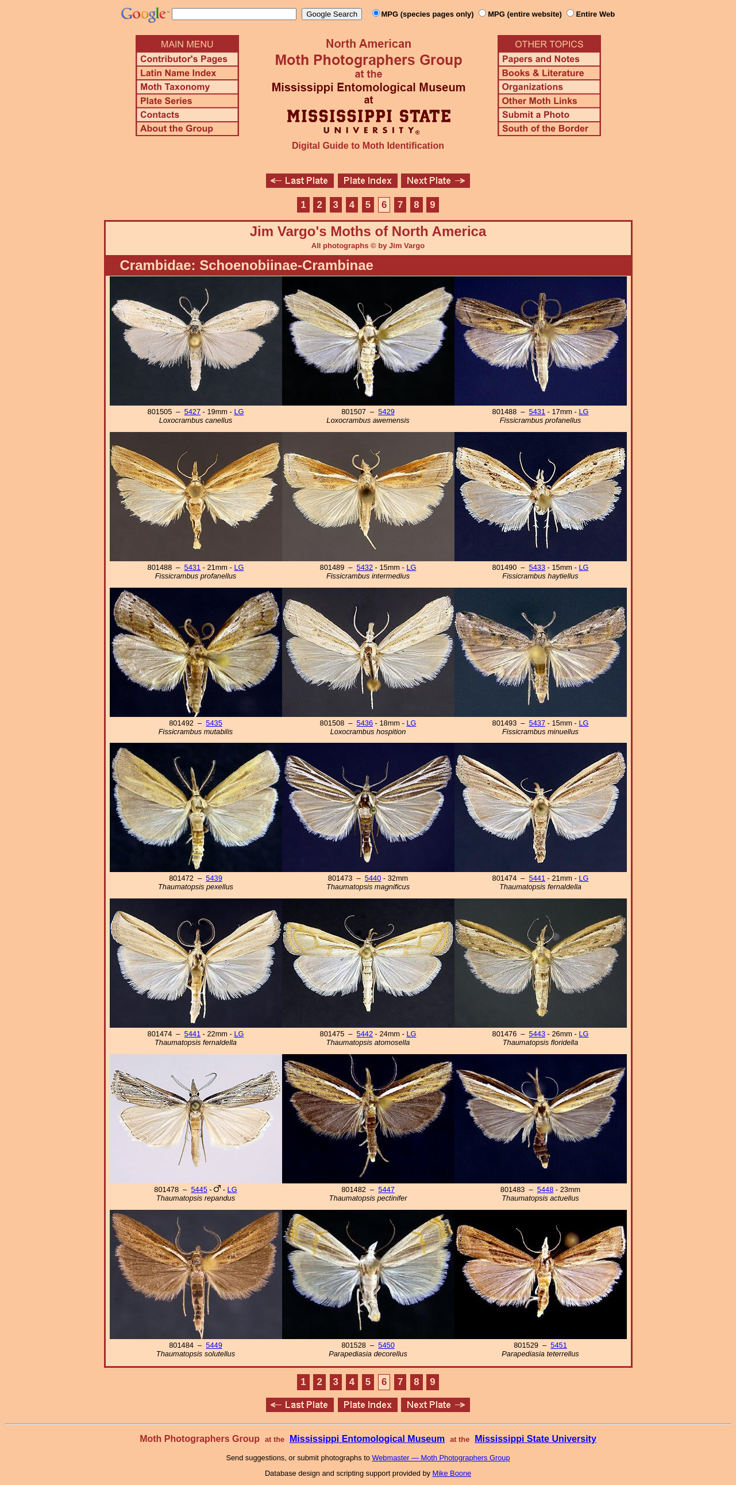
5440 (373, 878)
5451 (558, 1345)
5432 (365, 567)
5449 (214, 1345)
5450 (386, 1345)
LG (239, 411)
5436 (365, 723)
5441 (537, 878)
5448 (545, 1189)
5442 (365, 1033)
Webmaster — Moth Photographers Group (441, 1457)
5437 (537, 723)
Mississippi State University (535, 1439)
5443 (537, 1033)
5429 (386, 411)
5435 (214, 723)
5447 (386, 1189)
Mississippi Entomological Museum (367, 1439)
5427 (192, 411)
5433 (537, 567)
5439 (214, 878)
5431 (537, 411)
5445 (199, 1189)
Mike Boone (452, 1473)
